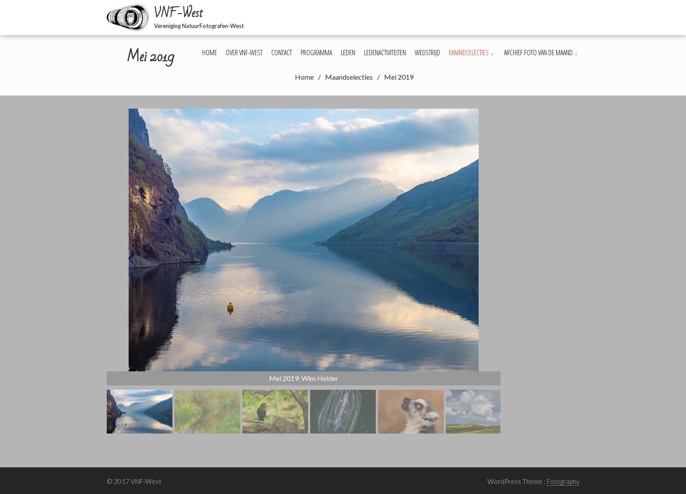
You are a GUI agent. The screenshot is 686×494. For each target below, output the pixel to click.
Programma (316, 52)
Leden (348, 52)
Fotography (563, 481)
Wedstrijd (427, 52)
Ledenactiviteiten (385, 52)
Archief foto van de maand (538, 52)
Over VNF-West (244, 52)
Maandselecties (469, 52)
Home (209, 52)
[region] (303, 271)
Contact (281, 52)
